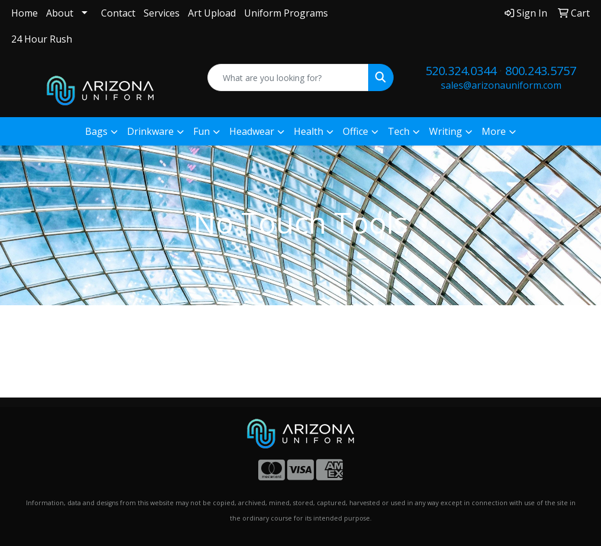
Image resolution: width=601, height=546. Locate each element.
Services (162, 13)
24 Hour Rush (41, 39)
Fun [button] (201, 131)
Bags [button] (96, 131)
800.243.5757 (540, 71)
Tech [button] (399, 131)
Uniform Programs (286, 13)
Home (24, 13)
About (59, 13)
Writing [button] (445, 131)
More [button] (494, 131)
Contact (118, 13)
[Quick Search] (288, 77)
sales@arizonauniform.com (501, 85)
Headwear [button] (251, 131)
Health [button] (308, 131)
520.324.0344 (460, 71)
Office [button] (355, 131)
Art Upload (212, 13)
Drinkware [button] (150, 131)
